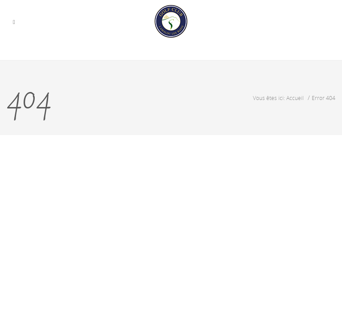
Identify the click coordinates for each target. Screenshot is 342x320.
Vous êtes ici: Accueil (278, 97)
